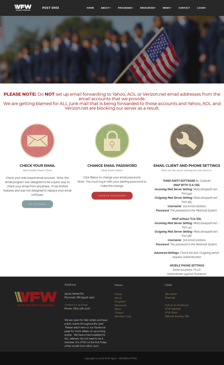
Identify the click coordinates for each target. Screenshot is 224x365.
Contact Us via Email (76, 317)
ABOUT (105, 8)
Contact (119, 329)
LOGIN (201, 8)
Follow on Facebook (176, 320)
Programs (120, 318)
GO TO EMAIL (37, 207)
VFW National (173, 324)
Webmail (170, 313)
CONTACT (184, 8)
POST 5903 (50, 8)
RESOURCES (147, 8)
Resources (121, 322)
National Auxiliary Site (177, 331)
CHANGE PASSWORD (112, 199)
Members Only (123, 333)
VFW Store (171, 328)
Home (118, 311)
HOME (90, 8)
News (118, 326)
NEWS (166, 8)
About (118, 315)
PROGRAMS (125, 8)
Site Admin (171, 309)
